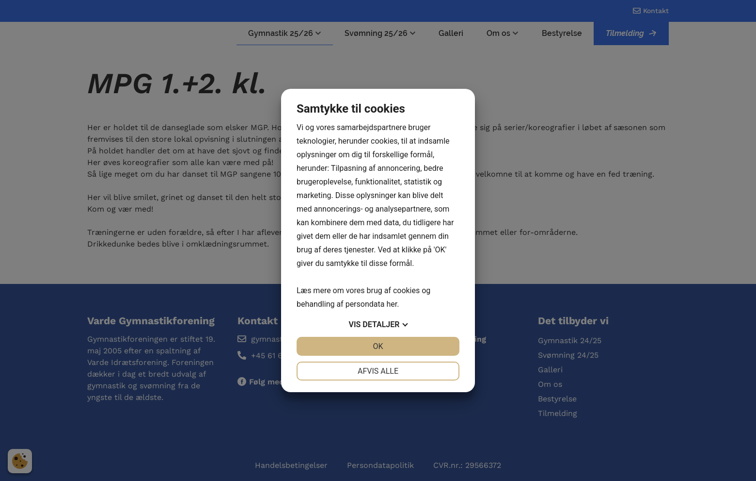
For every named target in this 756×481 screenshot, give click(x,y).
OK (378, 346)
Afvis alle (378, 371)
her (391, 304)
